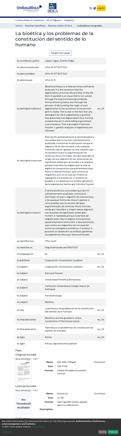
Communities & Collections (29, 20)
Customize (7, 432)
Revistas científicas (35, 26)
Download (99, 362)
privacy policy (37, 427)
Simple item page (60, 53)
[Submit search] (90, 8)
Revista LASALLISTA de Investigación (61, 26)
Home (18, 26)
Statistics (69, 20)
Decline (102, 432)
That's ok (113, 432)
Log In (100, 8)
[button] (94, 8)
